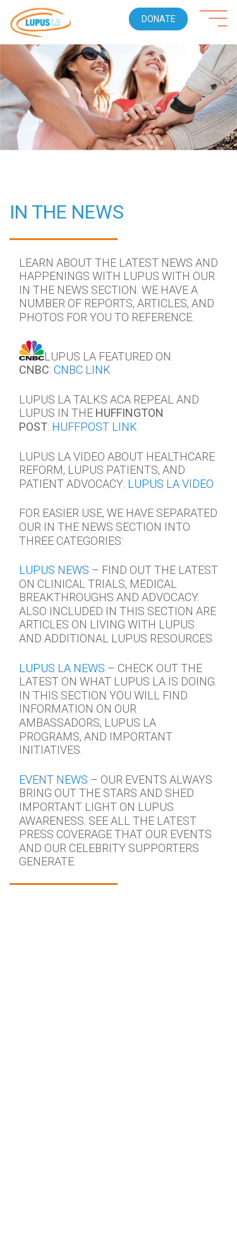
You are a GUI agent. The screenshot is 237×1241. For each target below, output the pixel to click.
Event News (53, 779)
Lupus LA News (62, 668)
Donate (159, 19)
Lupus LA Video (171, 483)
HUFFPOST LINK (94, 426)
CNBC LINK (82, 369)
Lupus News (54, 569)
